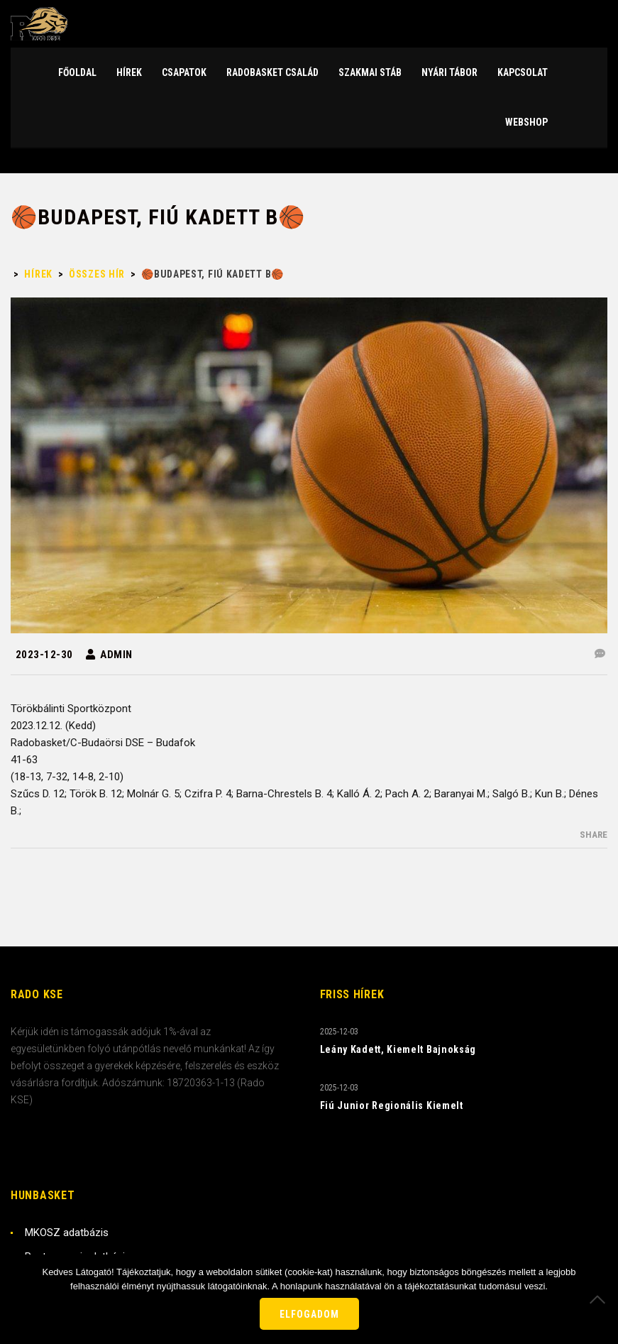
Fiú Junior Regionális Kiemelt (391, 1105)
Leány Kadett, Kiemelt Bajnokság (398, 1049)
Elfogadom (309, 1314)
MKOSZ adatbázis (67, 1232)
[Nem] (600, 1299)
